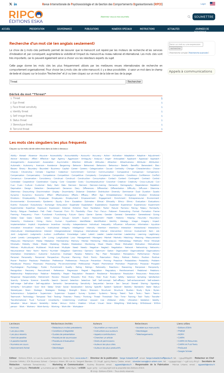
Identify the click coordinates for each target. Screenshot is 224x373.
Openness (77, 250)
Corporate (71, 182)
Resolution (128, 273)
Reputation (77, 273)
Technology (28, 296)
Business (55, 168)
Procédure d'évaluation (63, 341)
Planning (76, 257)
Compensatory (33, 175)
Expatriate (74, 205)
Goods (38, 218)
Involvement (140, 231)
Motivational (153, 244)
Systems (103, 293)
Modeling (54, 244)
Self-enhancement (136, 280)
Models (65, 244)
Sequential (98, 283)
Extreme (77, 208)
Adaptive (141, 155)
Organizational (137, 250)
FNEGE (181, 331)
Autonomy (28, 165)
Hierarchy (15, 221)
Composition (118, 175)
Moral (117, 244)
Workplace (78, 306)
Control (156, 178)
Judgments (35, 234)
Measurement (152, 237)
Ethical (100, 201)
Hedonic (120, 218)
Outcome (43, 254)
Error (67, 201)
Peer (105, 254)
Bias (157, 165)
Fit (72, 211)
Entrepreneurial (136, 198)
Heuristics (154, 218)
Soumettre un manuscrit (106, 327)
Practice (23, 260)
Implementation (18, 224)
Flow (89, 211)
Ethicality (110, 201)
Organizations (152, 250)
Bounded (44, 168)
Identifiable (85, 221)
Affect (34, 158)
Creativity (132, 182)
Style (147, 290)
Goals (29, 218)
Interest (48, 231)
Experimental (17, 208)
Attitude (88, 162)
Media (39, 241)
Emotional (154, 195)
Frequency (26, 214)
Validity (155, 300)
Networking (141, 247)
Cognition (50, 172)
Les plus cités (17, 331)
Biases (14, 168)
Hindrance (28, 221)
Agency (61, 158)
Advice (14, 158)
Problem (155, 260)
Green (47, 218)
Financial (58, 211)
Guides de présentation (63, 334)
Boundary (32, 168)
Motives (14, 247)
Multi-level (54, 247)
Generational (144, 214)
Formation (146, 211)
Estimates (89, 201)
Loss (73, 237)
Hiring (39, 221)
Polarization (105, 257)
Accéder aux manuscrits (147, 327)
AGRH (181, 334)
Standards (139, 287)
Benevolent (146, 165)
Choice (156, 168)
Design (27, 188)
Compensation (17, 175)
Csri (157, 182)
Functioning (60, 214)
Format (135, 211)
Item (151, 231)
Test (49, 296)
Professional (84, 264)
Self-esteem (153, 280)
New (28, 250)
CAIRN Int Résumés (187, 341)
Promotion (120, 264)
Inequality (106, 224)
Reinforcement (126, 270)
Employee (44, 198)
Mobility (26, 244)
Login (203, 4)
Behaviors (101, 165)
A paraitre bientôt (19, 341)
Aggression (73, 158)
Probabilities (130, 260)
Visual (101, 303)
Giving (156, 214)
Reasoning (127, 267)
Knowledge (72, 234)
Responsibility (29, 277)
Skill (43, 287)
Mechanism (28, 241)
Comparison (138, 172)
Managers (97, 237)
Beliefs (124, 165)
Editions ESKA (184, 327)
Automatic (15, 165)
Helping (131, 218)
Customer (40, 185)
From (36, 214)
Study (139, 290)
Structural (106, 290)
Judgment (23, 234)
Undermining (68, 300)
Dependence (141, 185)
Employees (57, 198)
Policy (116, 257)
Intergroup (78, 231)
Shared (134, 283)
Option (110, 250)
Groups (65, 218)
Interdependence (33, 231)
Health (110, 218)
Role (98, 277)
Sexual (125, 283)
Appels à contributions (105, 334)
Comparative (123, 172)
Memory (75, 241)
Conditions (132, 175)
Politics (135, 257)
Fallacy (143, 208)
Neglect (105, 247)
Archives (15, 327)
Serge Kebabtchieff (129, 358)
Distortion (91, 191)
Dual (138, 191)
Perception (115, 254)
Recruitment (44, 270)
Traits (146, 296)
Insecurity (40, 227)
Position (145, 257)
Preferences (71, 260)
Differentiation (117, 188)
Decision (72, 185)
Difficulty (131, 188)
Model (44, 244)
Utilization (132, 300)
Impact (156, 221)
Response (15, 277)
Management (83, 237)
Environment (153, 198)
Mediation (49, 241)
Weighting (119, 303)
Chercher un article (103, 337)
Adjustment (153, 155)
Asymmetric (63, 162)
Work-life (66, 306)
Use (102, 300)
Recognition (16, 270)
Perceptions (128, 254)
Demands (113, 185)
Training (131, 296)
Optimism (100, 250)
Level (13, 237)
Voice (108, 303)
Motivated (127, 244)
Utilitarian (111, 300)
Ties (116, 296)
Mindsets (15, 244)
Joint (13, 234)
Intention (102, 227)
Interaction (126, 227)
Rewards (75, 277)
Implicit (31, 224)
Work (21, 306)
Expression (54, 208)
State (148, 287)
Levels (21, 237)
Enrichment (119, 198)
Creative (122, 182)
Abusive (43, 155)
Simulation (27, 287)
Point (85, 257)
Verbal (54, 303)
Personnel (40, 257)
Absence (33, 155)
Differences (88, 188)
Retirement (43, 277)
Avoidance (52, 165)
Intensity (91, 227)
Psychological (17, 267)
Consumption (99, 178)
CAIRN (181, 337)
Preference (57, 260)
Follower (113, 211)
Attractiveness (127, 162)
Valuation (15, 303)
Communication (106, 172)
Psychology (32, 267)
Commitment (77, 172)
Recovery (29, 270)
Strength (73, 290)
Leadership (129, 234)
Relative (44, 273)
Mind (146, 241)
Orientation (16, 254)
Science (34, 280)
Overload (67, 254)
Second (64, 280)
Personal (15, 257)
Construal (58, 178)
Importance (43, 224)
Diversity (116, 191)
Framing (14, 214)
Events (14, 205)
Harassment (98, 218)
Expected (114, 205)
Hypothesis (71, 221)
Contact (112, 178)
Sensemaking (71, 283)
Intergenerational (62, 231)
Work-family (43, 306)
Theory (77, 296)
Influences (130, 224)
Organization (122, 250)
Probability (144, 260)
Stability (128, 287)
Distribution (103, 191)
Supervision (46, 293)
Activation (117, 155)
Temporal (40, 296)
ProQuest (182, 348)
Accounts (85, 155)
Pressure (84, 260)
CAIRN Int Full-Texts (187, 344)
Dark (56, 185)
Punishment (56, 267)
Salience (131, 277)
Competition (63, 175)
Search (55, 280)
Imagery (145, 221)
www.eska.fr (81, 358)
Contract (146, 178)
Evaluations (153, 201)
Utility (122, 300)
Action (107, 155)
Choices (14, 172)
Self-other (28, 283)
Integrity (66, 227)
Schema (24, 280)
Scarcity (14, 280)
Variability (44, 303)
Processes (38, 264)
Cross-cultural (146, 182)
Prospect (155, 264)
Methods (137, 241)
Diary (77, 188)
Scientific (45, 280)
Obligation (65, 250)
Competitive (77, 175)
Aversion (40, 165)
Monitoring (90, 244)
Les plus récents (19, 334)
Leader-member (114, 234)
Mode (35, 244)
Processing (50, 264)
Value (24, 303)
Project (96, 264)
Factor (106, 208)
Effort (94, 195)
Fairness (125, 208)
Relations (154, 270)
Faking (134, 208)
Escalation (77, 201)
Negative (94, 247)
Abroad (22, 155)
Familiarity (154, 208)
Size (36, 287)
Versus (63, 303)
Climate (39, 172)
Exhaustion (62, 205)
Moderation (76, 244)
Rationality (101, 267)
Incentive (55, 224)
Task (131, 293)
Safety (121, 277)
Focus (103, 211)
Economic (39, 195)
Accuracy (96, 155)
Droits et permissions (104, 341)
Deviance (67, 188)
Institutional (53, 227)
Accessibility (56, 155)
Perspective (53, 257)
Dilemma (154, 188)
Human (58, 221)
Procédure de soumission (64, 337)
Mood (100, 244)
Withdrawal (145, 303)
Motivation (140, 244)
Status (156, 287)
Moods (109, 244)
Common (91, 172)
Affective (44, 158)
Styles (156, 290)
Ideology (124, 221)
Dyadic (156, 191)
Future (72, 214)
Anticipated (118, 158)
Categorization (96, 168)
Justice (47, 234)
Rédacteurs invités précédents (67, 327)
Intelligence (78, 227)
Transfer (155, 296)
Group (56, 218)
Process (27, 264)
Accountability (71, 155)
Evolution (24, 205)
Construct (70, 178)
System (92, 293)
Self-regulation (43, 283)
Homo (49, 221)
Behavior (77, 165)
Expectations (101, 205)
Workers (31, 306)
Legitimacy (154, 234)
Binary (22, 168)
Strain (28, 290)
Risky (91, 277)
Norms (44, 250)
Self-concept (104, 280)
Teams (156, 293)
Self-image (16, 283)
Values (33, 303)
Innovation (15, 227)
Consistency (45, 178)
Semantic (57, 283)
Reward (65, 277)
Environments (33, 201)
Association (48, 162)
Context (122, 178)
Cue (13, 185)
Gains (81, 214)
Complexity (91, 175)
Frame (156, 211)
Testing (57, 296)
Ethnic (130, 201)
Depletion (154, 185)
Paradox (78, 254)
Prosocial (144, 264)
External (66, 208)
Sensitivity (85, 283)
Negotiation (116, 247)
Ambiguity (86, 158)
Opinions (89, 250)
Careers (83, 168)
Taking (113, 293)
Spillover (117, 287)
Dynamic (15, 195)
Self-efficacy (119, 280)
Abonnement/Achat (20, 348)
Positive (155, 257)
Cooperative (28, 182)
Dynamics (27, 195)
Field (49, 211)
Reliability (56, 273)
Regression (72, 270)
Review (55, 277)
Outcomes (55, 254)
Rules (113, 277)
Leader (100, 234)
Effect (50, 195)
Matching (128, 237)
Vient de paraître (18, 337)
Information (143, 224)
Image (135, 221)
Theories (67, 296)
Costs (80, 182)
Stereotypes (16, 290)
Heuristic (142, 218)
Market (107, 237)
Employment (72, 198)
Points (94, 257)
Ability (14, 155)
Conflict (155, 175)
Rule (105, 277)
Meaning (139, 237)
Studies (129, 290)
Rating (79, 267)
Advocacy (24, 158)
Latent (91, 234)
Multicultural (27, 247)
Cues (19, 185)
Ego (101, 195)
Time (123, 296)
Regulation (97, 270)
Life (44, 237)
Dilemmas (15, 191)
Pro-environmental (67, 264)
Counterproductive (95, 182)
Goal (22, 218)
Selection (74, 280)
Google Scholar (185, 351)
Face (85, 208)
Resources (141, 273)
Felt (42, 211)
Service (109, 283)
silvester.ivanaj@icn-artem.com (147, 361)
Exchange (49, 205)
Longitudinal (62, 237)
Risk (84, 277)
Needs (84, 247)
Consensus (16, 178)
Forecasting (124, 211)
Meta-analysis (109, 241)
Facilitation (95, 208)
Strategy (62, 290)
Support (71, 293)
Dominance (127, 191)
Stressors (93, 290)
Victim (72, 303)
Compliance (104, 175)
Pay (97, 254)
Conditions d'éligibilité (63, 331)
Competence (49, 175)
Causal (109, 168)
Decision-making (98, 185)
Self (94, 280)
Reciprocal (140, 267)
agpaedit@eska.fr (123, 364)
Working (55, 306)
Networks (154, 247)
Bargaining (65, 165)
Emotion (143, 195)
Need (75, 247)
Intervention (116, 231)
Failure (115, 208)
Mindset (155, 241)
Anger (108, 158)
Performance (143, 254)
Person (156, 254)
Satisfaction (154, 277)
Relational (142, 270)
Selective (85, 280)
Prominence (107, 264)
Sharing (144, 283)
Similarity (15, 287)
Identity (113, 221)
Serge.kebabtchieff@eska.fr (159, 358)
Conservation (30, 178)
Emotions (15, 198)
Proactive (117, 260)
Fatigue (22, 211)
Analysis (98, 158)
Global (14, 218)
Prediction (45, 260)
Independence (80, 224)
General (118, 214)
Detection (38, 188)
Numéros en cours (19, 344)
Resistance (115, 273)
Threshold (107, 296)
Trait (140, 296)
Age (53, 158)
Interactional (140, 227)
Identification (100, 221)
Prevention (96, 260)
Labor (83, 234)
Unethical (82, 300)
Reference (59, 270)
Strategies (50, 290)
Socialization (77, 287)
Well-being (132, 303)
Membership (62, 241)
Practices (33, 260)
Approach (154, 158)
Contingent (133, 178)
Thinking (87, 296)
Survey (81, 293)
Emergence (130, 195)
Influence (117, 224)
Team (147, 293)
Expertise (30, 208)
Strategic (38, 290)
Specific (98, 287)
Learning (142, 234)
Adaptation (129, 155)
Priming (107, 260)
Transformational (18, 300)
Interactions (153, 227)
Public (44, 267)
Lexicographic (33, 237)
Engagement (105, 198)
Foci (96, 211)
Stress (83, 290)
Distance (80, 191)
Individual (94, 224)
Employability (29, 198)
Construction (84, 178)
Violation (82, 303)
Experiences (140, 205)
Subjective (32, 293)
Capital (65, 168)
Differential (102, 188)
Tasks (138, 293)
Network (129, 247)
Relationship (16, 273)
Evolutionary (36, 205)
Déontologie (58, 348)
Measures (15, 241)
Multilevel (41, 247)
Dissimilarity (68, 191)
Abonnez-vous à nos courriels (115, 16)
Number (54, 250)
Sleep (50, 287)
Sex (117, 283)
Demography (126, 185)
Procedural (16, 264)
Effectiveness (62, 195)
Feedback (33, 211)
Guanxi (85, 218)
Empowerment (88, 198)
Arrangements (17, 162)
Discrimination (43, 191)
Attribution (154, 162)
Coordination (42, 182)
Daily (49, 185)
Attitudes (99, 162)
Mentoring (95, 241)
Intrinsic (128, 231)
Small (58, 287)
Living (51, 237)
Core (62, 182)
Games (98, 214)
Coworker (110, 182)
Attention (76, 162)
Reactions (113, 267)
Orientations (29, 254)
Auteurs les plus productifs (107, 348)
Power (14, 260)
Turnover (41, 300)
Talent (122, 293)
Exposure (41, 208)
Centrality (119, 168)
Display (55, 191)
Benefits (135, 165)
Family (14, 211)
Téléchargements (144, 334)
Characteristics (143, 168)
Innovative (28, 227)
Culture (28, 185)
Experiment (153, 205)
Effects (75, 195)
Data (63, 185)
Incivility (66, 224)
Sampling (141, 277)
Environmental (17, 201)
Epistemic (48, 201)
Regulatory (110, 270)
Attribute (141, 162)
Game (89, 214)
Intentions (113, 227)
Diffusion (143, 188)
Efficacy (85, 195)
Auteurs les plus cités (104, 344)
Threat (97, 296)
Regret (84, 270)
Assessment (34, 162)
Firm (66, 211)
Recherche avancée (198, 53)
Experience (126, 205)
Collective (63, 172)
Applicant (131, 158)
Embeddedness (114, 195)
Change (130, 168)
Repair (66, 273)
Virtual (92, 303)
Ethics (121, 201)
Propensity (133, 264)
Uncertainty (53, 300)
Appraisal (143, 158)
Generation (130, 214)
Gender (108, 214)
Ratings (88, 267)
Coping (54, 182)
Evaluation (141, 201)
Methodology (125, 241)
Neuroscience (17, 250)
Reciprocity (153, 267)
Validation (144, 300)
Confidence (144, 175)
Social (65, 287)
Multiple (66, 247)
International (92, 231)
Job (157, 231)
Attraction (112, 162)
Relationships (31, 273)
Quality (68, 267)
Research (90, 273)
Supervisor (60, 293)
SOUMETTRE (203, 16)
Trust (31, 300)
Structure (118, 290)
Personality (26, 257)
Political (125, 257)
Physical (65, 257)
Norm (36, 250)
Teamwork (16, 296)
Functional (47, 214)
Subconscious (17, 293)
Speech (107, 287)
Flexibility (80, 211)
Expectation (87, 205)
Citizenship (26, 172)
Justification (59, 234)
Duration (146, 191)
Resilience (102, 273)
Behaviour (113, 165)
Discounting (28, 191)
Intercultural (16, 231)
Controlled (15, 182)
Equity (59, 201)
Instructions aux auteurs (106, 331)
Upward (93, 300)
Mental (84, 241)
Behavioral (89, 165)
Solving (88, 287)
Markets (117, 237)
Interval (103, 231)
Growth (75, 218)
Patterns (89, 254)
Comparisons (153, 172)
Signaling (154, 283)
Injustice (155, 224)
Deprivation (16, 188)
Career (74, 168)
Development (53, 188)
